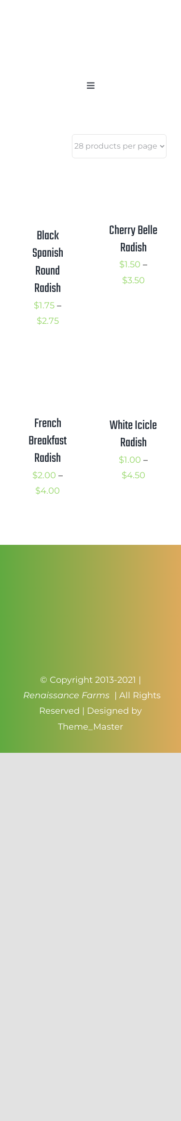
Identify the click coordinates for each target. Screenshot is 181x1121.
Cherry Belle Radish (133, 239)
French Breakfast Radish (47, 441)
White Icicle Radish (133, 434)
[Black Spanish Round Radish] (47, 175)
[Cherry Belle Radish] (133, 175)
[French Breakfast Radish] (47, 363)
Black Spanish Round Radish (47, 262)
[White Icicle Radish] (133, 363)
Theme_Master (90, 726)
